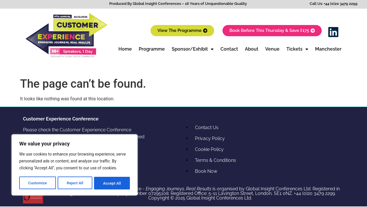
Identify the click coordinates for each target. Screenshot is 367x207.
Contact (229, 49)
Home (125, 49)
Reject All (75, 183)
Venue (272, 49)
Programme (152, 49)
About (251, 49)
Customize (37, 183)
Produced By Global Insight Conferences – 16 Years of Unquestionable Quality (178, 3)
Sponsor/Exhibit (193, 49)
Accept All (112, 183)
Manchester (328, 49)
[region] (74, 165)
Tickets (297, 49)
